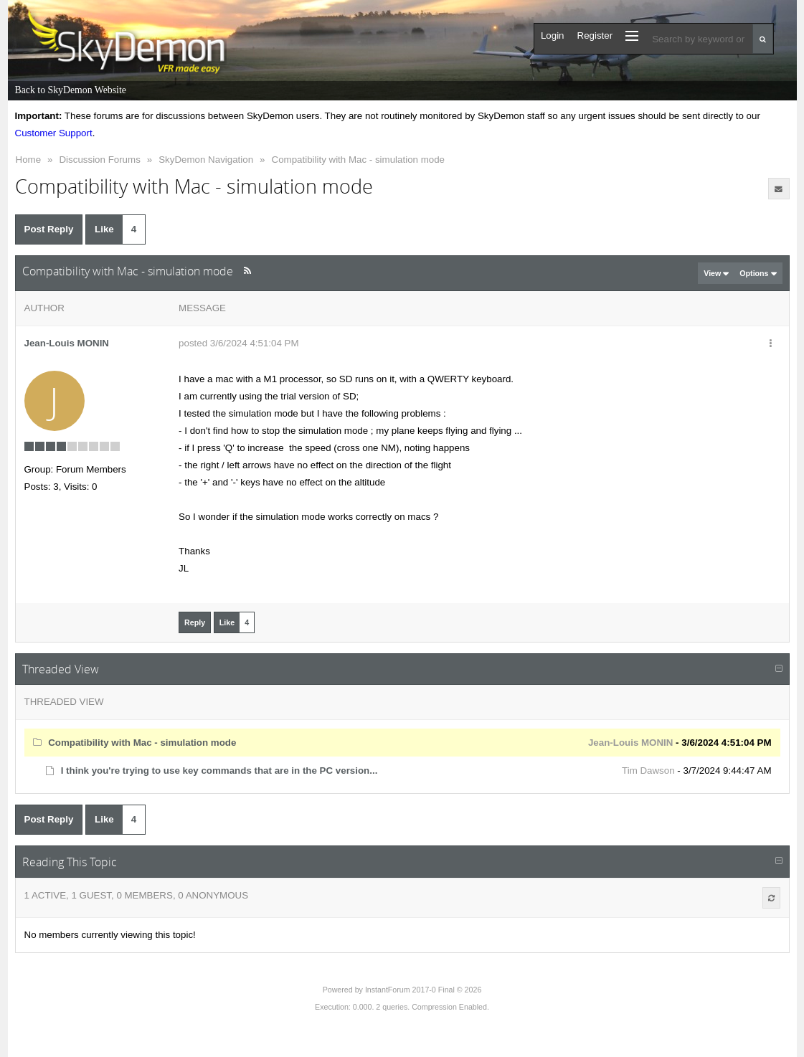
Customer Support (54, 133)
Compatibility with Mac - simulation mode (358, 159)
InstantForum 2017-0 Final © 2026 (423, 989)
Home (29, 159)
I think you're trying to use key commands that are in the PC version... (219, 770)
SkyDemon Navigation (206, 159)
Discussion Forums (99, 159)
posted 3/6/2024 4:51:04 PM (238, 343)
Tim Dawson (648, 770)
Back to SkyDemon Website (70, 90)
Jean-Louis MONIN (66, 343)
